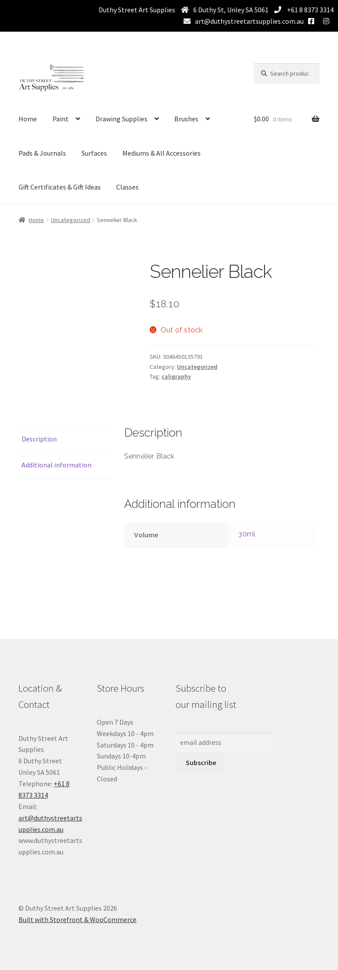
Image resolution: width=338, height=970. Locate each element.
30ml (246, 534)
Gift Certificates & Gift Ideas (59, 186)
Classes (127, 186)
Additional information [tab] (57, 464)
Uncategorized (70, 220)
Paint (60, 118)
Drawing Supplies (121, 118)
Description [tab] (39, 438)
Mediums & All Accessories (161, 153)
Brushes (186, 118)
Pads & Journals (42, 153)
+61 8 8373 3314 (310, 9)
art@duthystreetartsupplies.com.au (249, 21)
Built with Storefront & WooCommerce (77, 919)
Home (27, 118)
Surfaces (94, 153)
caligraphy (176, 376)
